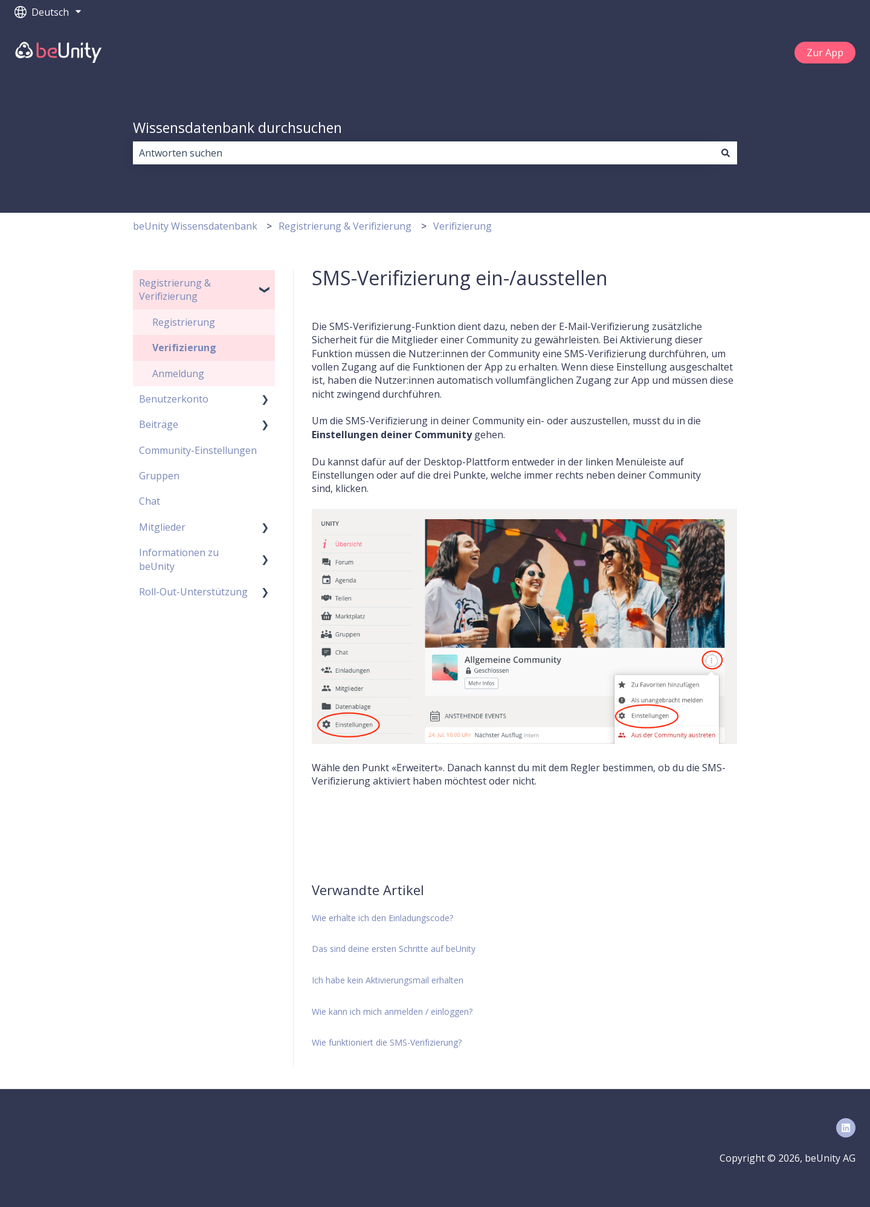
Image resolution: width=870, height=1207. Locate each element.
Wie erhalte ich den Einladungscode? (382, 918)
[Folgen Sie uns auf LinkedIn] (846, 1127)
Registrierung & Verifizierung (345, 226)
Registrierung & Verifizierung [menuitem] (175, 289)
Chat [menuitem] (149, 501)
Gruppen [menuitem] (159, 475)
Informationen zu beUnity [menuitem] (179, 559)
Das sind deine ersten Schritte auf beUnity (393, 948)
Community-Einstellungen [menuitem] (198, 450)
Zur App (825, 52)
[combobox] (423, 152)
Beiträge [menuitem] (158, 424)
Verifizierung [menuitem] (184, 347)
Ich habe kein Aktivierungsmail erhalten (387, 980)
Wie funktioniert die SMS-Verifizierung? (387, 1042)
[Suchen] (725, 152)
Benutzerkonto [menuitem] (173, 399)
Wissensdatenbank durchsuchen (237, 127)
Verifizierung (462, 226)
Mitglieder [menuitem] (162, 527)
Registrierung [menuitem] (183, 322)
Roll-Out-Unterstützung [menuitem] (193, 591)
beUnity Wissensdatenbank (195, 226)
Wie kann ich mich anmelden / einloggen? (392, 1011)
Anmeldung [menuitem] (178, 373)
